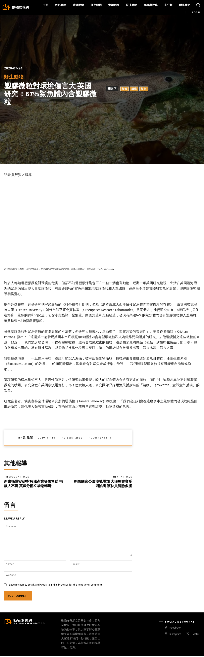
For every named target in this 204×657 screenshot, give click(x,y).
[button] (198, 5)
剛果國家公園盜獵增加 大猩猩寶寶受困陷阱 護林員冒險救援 (103, 484)
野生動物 (14, 76)
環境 (134, 89)
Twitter (195, 635)
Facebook (175, 629)
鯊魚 (143, 89)
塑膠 (124, 89)
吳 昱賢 (28, 437)
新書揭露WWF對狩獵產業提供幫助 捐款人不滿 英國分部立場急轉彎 (33, 484)
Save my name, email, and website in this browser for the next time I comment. (56, 586)
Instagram (175, 635)
